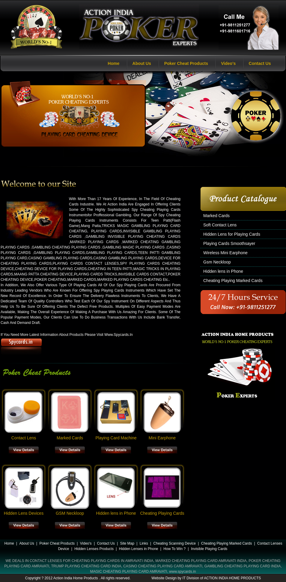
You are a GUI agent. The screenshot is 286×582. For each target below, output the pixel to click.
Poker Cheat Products (186, 63)
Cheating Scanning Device (174, 543)
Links (144, 543)
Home (113, 63)
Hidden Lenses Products (94, 549)
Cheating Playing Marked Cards (226, 543)
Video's (228, 63)
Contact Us (260, 63)
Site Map (127, 543)
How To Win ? (174, 549)
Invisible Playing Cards (209, 549)
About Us (142, 63)
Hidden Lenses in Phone (138, 549)
